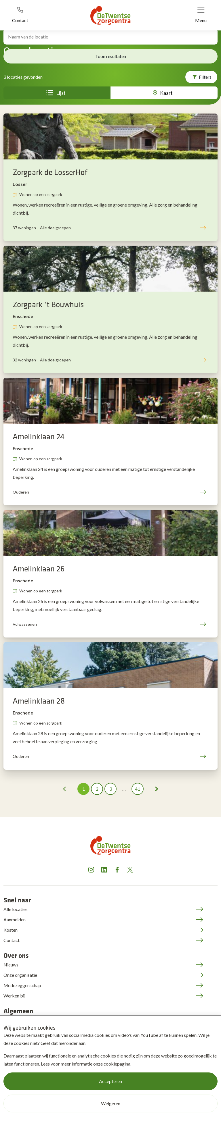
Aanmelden (14, 919)
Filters (205, 77)
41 (137, 788)
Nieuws (10, 964)
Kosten (10, 930)
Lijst (61, 93)
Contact (11, 940)
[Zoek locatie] (110, 36)
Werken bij (14, 995)
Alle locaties (15, 909)
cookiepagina (117, 1063)
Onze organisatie (20, 975)
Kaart (166, 93)
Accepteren (110, 1081)
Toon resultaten (110, 56)
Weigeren (110, 1103)
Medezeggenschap (22, 985)
